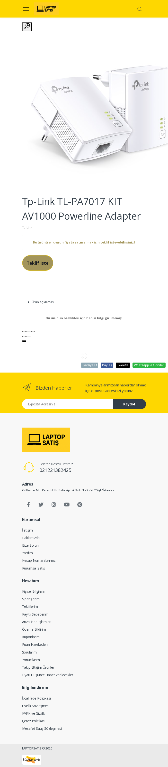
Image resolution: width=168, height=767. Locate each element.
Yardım (27, 553)
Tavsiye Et (89, 365)
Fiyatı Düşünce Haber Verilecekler (47, 675)
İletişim (27, 530)
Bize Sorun (30, 545)
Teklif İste (38, 263)
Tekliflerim (30, 606)
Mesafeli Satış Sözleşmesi (42, 728)
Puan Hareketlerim (36, 644)
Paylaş (107, 365)
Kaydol (129, 404)
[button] (139, 8)
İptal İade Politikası (36, 698)
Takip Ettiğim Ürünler (38, 667)
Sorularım (29, 652)
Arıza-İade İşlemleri (36, 621)
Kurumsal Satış (33, 568)
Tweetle (123, 365)
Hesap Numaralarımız (38, 560)
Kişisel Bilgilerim (34, 591)
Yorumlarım (31, 659)
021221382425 (55, 470)
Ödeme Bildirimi (34, 629)
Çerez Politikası (33, 721)
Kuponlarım (31, 637)
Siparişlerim (31, 599)
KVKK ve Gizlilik (33, 713)
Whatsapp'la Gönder (149, 365)
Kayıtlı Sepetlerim (35, 614)
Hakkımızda (31, 537)
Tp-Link (27, 227)
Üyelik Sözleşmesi (36, 705)
